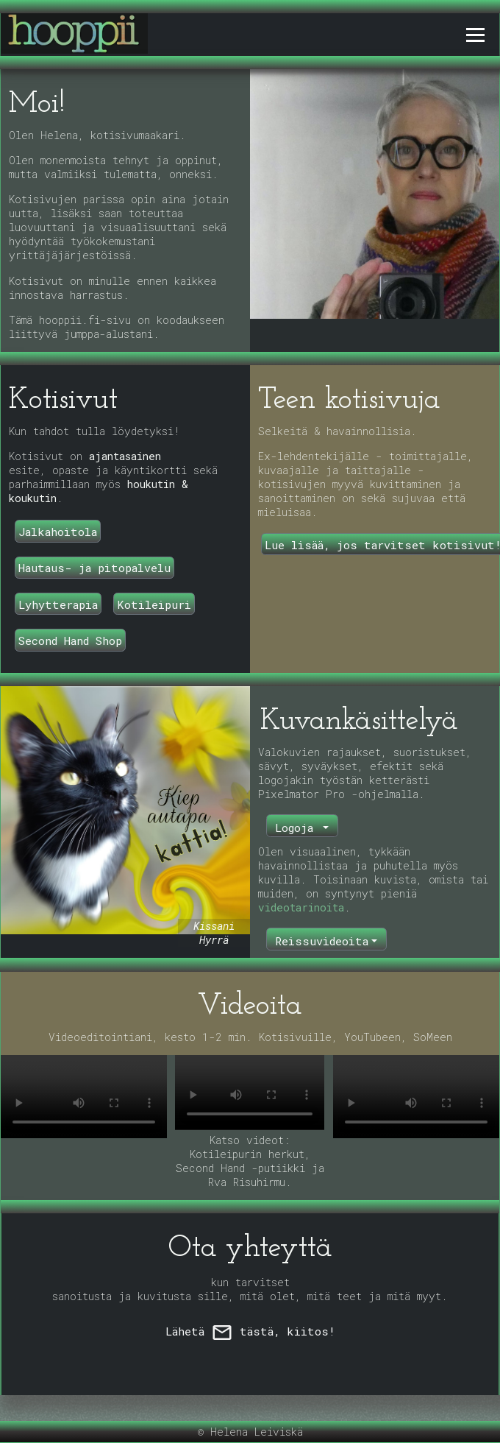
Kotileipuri (154, 604)
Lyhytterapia (58, 604)
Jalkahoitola (57, 531)
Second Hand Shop (70, 640)
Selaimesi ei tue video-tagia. (84, 1096)
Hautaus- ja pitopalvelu (94, 567)
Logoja (297, 827)
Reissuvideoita (321, 941)
